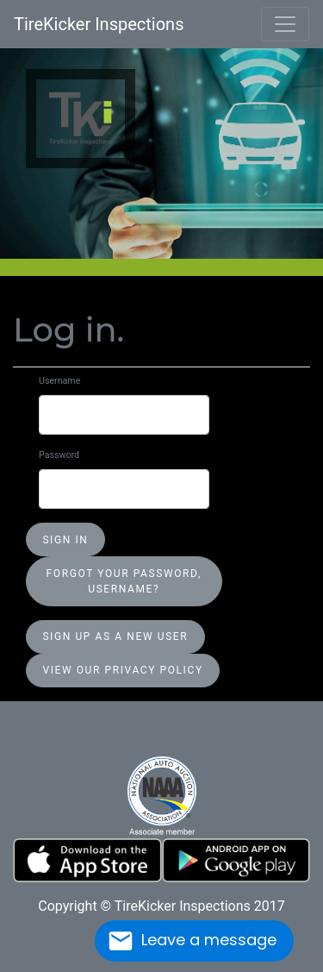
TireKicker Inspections (98, 24)
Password (59, 455)
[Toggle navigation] (285, 24)
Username (59, 380)
